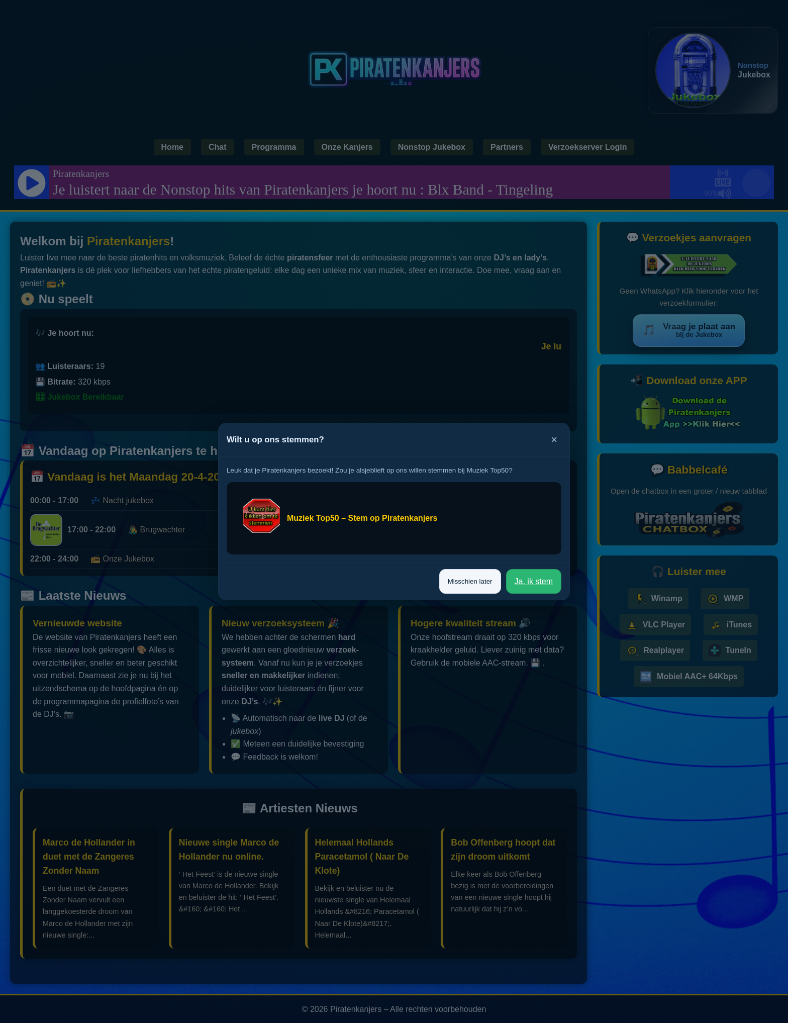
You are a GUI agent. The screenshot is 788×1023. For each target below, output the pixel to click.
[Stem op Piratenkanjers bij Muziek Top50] (394, 518)
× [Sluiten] (554, 439)
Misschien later (470, 581)
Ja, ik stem (534, 581)
